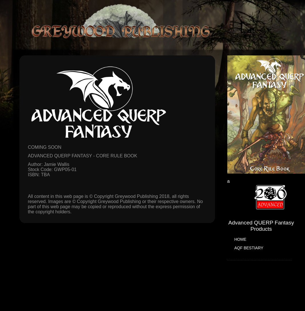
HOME (240, 239)
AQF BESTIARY (249, 248)
